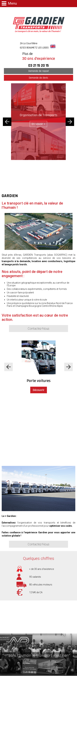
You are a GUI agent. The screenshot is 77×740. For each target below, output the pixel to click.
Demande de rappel (38, 71)
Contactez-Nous (38, 328)
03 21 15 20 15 (38, 65)
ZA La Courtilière (34, 46)
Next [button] (70, 121)
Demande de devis (38, 77)
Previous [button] (7, 121)
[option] (38, 121)
